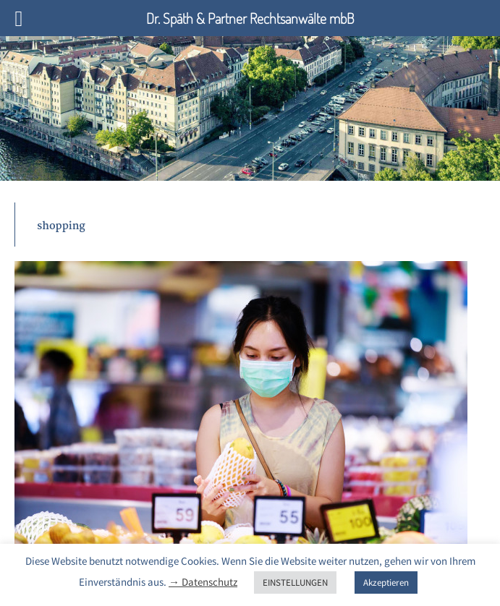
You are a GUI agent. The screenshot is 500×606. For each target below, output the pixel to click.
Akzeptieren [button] (386, 582)
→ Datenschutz (203, 582)
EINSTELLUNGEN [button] (295, 582)
